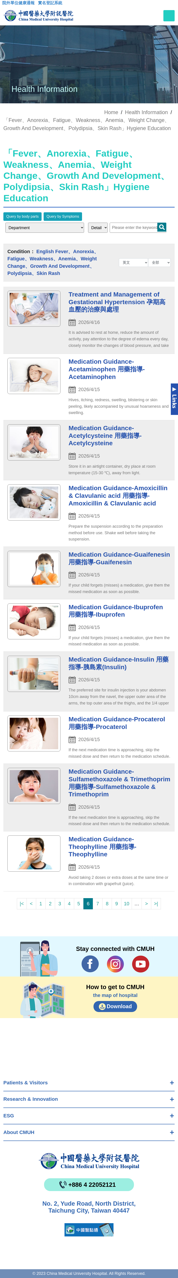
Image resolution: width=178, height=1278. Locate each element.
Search (161, 227)
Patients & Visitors (25, 1082)
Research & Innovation (30, 1099)
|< (22, 903)
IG (115, 964)
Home (111, 112)
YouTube (140, 963)
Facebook (90, 963)
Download (119, 1006)
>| (156, 903)
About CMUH (18, 1132)
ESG (8, 1116)
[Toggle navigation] (169, 15)
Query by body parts (22, 216)
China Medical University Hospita (89, 1161)
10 (126, 903)
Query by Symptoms (63, 216)
